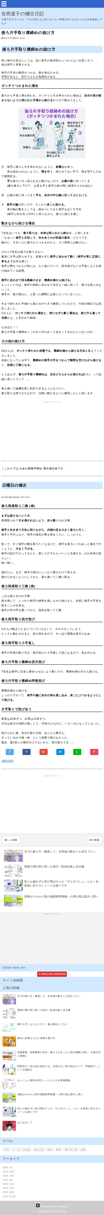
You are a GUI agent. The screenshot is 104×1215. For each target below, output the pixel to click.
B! (60, 751)
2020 (8, 1192)
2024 (8, 1175)
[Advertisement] (52, 432)
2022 (8, 1184)
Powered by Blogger (52, 1206)
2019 (9, 1196)
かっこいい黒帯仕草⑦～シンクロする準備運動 (43, 1080)
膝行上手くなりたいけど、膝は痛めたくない (42, 1024)
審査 (58, 1149)
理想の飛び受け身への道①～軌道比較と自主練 (54, 866)
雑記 (50, 1149)
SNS (6, 1149)
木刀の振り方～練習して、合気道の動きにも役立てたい (60, 851)
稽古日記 (7, 761)
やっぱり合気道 (21, 1149)
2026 (8, 1167)
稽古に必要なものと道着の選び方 (36, 1038)
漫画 (83, 1149)
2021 (8, 1188)
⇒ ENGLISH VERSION (52, 974)
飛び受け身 (71, 1149)
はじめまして (24, 1122)
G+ (44, 751)
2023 (8, 1179)
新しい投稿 (11, 840)
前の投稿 (94, 840)
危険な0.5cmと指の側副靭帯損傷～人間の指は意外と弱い (61, 896)
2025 (8, 1171)
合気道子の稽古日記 (22, 13)
